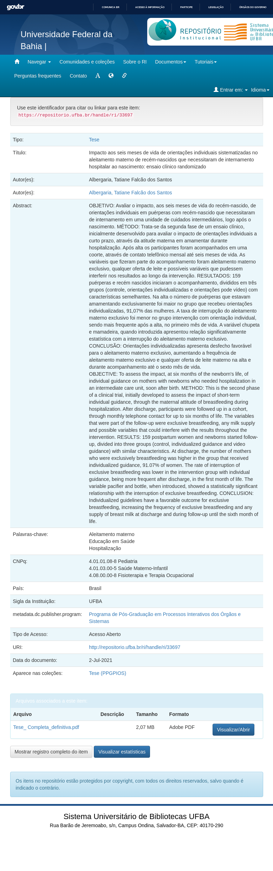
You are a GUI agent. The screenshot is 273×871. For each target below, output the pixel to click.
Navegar (39, 62)
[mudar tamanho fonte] (97, 76)
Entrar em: (231, 90)
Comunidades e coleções (87, 62)
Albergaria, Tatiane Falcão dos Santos (130, 192)
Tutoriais (206, 62)
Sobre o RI (135, 62)
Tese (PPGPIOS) (107, 673)
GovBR (15, 7)
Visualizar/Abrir (233, 729)
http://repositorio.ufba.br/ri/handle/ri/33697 (134, 647)
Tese (94, 139)
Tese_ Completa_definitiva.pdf (46, 727)
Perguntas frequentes (37, 76)
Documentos (170, 62)
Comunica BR (110, 7)
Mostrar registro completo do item (51, 752)
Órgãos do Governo (252, 7)
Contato (78, 76)
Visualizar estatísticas (121, 752)
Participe (186, 7)
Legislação (215, 7)
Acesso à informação (149, 7)
